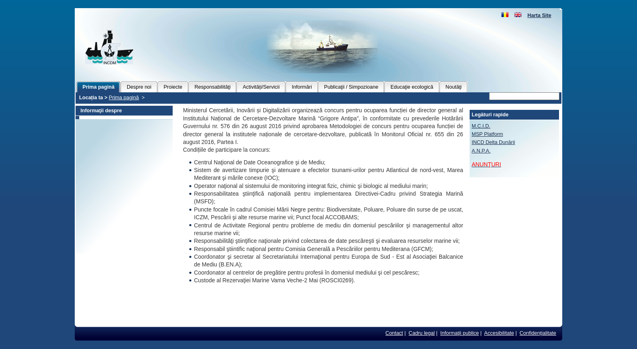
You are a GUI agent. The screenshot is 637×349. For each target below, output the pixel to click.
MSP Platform (487, 134)
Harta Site (539, 15)
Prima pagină (124, 97)
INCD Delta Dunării (493, 142)
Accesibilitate (499, 333)
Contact (394, 333)
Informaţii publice (459, 333)
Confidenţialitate (538, 333)
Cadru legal (422, 333)
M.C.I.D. (481, 126)
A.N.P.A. (481, 151)
